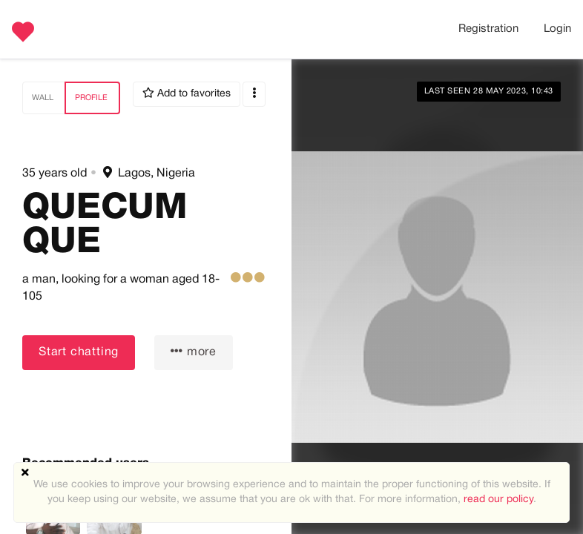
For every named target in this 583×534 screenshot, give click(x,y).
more (194, 351)
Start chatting (79, 352)
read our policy (498, 499)
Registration (488, 29)
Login (557, 29)
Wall (42, 98)
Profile (91, 98)
